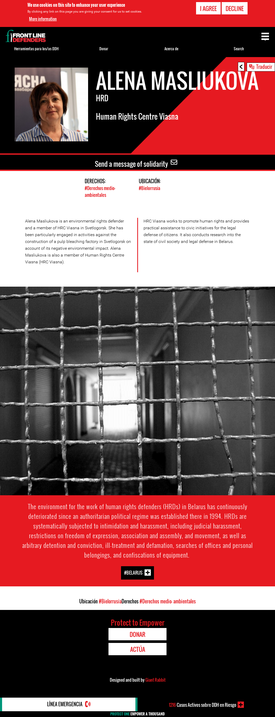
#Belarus (133, 572)
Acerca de (171, 48)
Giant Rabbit (155, 679)
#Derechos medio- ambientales (100, 191)
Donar (103, 48)
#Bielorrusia (149, 188)
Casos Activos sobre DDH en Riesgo (202, 704)
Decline (235, 8)
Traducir (264, 66)
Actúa (137, 649)
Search (239, 48)
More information (43, 19)
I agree (208, 8)
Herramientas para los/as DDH (36, 48)
